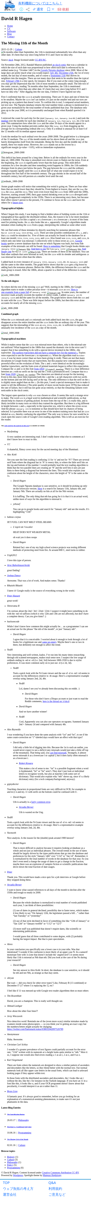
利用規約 (55, 1188)
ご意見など (57, 1194)
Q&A (52, 1182)
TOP (6, 1182)
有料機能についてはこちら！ (40, 3)
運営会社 (10, 1194)
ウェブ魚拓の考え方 (18, 1188)
